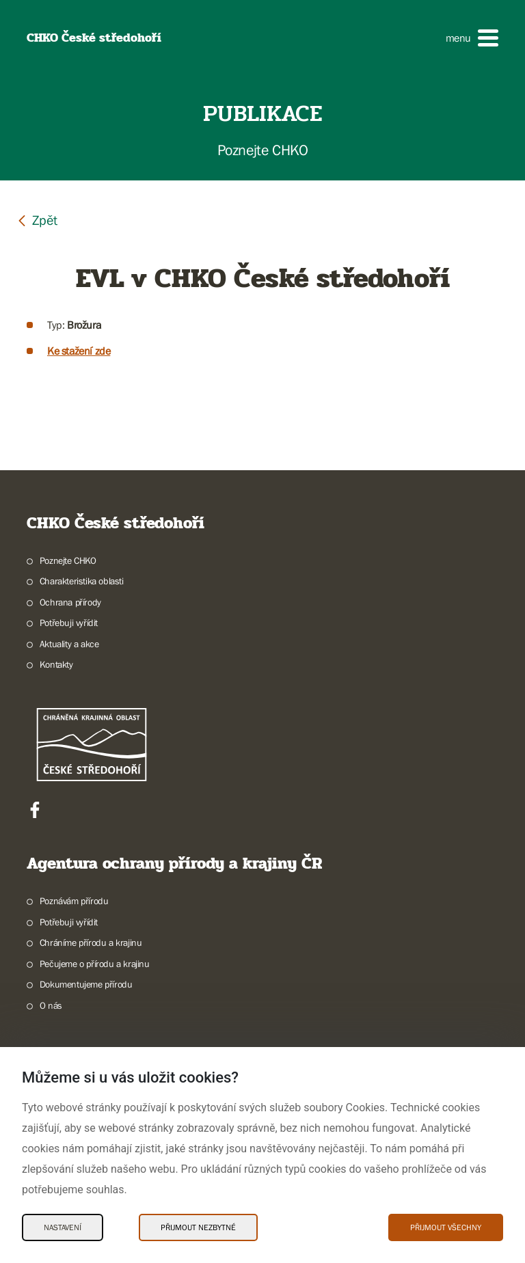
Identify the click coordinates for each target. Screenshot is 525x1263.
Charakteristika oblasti (82, 580)
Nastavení (62, 1227)
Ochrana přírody (70, 602)
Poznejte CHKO (68, 560)
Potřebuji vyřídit (69, 622)
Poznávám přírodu (74, 900)
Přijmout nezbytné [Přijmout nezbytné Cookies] (198, 1227)
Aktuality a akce (69, 643)
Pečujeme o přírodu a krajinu (95, 963)
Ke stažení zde (78, 350)
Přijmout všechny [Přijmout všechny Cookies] (445, 1227)
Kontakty (56, 664)
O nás (51, 1005)
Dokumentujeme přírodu (86, 984)
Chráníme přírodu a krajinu (91, 942)
